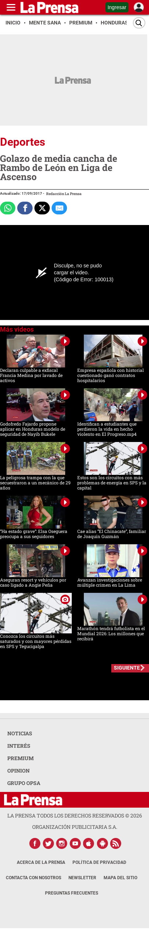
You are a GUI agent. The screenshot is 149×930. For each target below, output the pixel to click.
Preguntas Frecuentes (71, 893)
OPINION (18, 770)
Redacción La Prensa (64, 193)
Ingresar (117, 7)
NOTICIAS (19, 733)
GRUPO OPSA (23, 783)
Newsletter (82, 877)
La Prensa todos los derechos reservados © (74, 815)
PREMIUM (20, 758)
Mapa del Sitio (120, 877)
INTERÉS (18, 745)
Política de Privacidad (99, 862)
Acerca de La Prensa (41, 862)
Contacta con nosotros (33, 877)
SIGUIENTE (127, 668)
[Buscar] (139, 22)
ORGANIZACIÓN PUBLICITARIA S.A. (74, 826)
